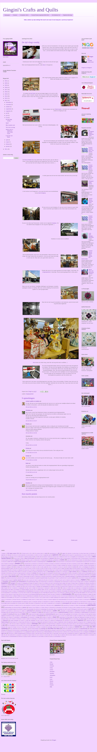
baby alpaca (5, 556)
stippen (17, 623)
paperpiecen (58, 605)
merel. (59, 595)
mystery (80, 599)
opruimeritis (11, 605)
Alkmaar (9, 555)
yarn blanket (89, 633)
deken (63, 568)
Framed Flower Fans (71, 574)
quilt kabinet (9, 610)
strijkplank (58, 623)
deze (44, 65)
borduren (50, 561)
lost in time (16, 594)
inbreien (19, 586)
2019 (6, 85)
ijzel (10, 586)
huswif (87, 584)
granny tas (41, 580)
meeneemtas (53, 595)
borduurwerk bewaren (60, 561)
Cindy (51, 667)
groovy (56, 580)
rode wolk (27, 615)
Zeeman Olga (57, 634)
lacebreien (59, 591)
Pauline (28, 424)
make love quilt (78, 594)
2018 (6, 87)
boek (68, 560)
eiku (80, 571)
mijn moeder (86, 595)
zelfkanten (80, 634)
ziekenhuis (20, 636)
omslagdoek (58, 603)
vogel (74, 630)
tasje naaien (53, 625)
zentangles (92, 634)
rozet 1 (59, 615)
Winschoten (10, 633)
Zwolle (63, 636)
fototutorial (62, 574)
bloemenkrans (93, 558)
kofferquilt (85, 589)
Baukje (51, 664)
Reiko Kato (17, 614)
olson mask (44, 603)
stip (14, 623)
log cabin (74, 592)
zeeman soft (64, 634)
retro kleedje (74, 614)
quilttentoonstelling (63, 612)
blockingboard (45, 558)
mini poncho (31, 597)
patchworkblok (8, 607)
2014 (6, 96)
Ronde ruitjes (48, 615)
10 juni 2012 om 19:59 (31, 490)
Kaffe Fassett (4, 588)
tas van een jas (41, 625)
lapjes (77, 591)
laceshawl (72, 591)
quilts (40, 612)
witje (51, 686)
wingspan (86, 631)
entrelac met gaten (42, 573)
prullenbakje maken (52, 609)
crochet (69, 566)
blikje (22, 558)
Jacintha (52, 673)
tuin (55, 626)
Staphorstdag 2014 (14, 622)
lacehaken (65, 591)
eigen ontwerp (72, 571)
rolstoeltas (33, 615)
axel (95, 555)
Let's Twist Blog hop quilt (46, 592)
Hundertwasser (81, 584)
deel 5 (42, 568)
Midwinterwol (71, 595)
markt (24, 595)
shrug (2, 618)
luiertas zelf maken (51, 594)
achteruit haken (40, 553)
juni (7, 115)
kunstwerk (37, 591)
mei (7, 117)
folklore (42, 574)
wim (81, 631)
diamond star (27, 570)
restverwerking (49, 614)
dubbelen (83, 570)
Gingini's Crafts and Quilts (30, 10)
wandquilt (27, 631)
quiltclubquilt (30, 610)
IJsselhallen (4, 586)
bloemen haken (60, 558)
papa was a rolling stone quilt (47, 605)
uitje (29, 628)
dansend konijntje (5, 568)
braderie (6, 563)
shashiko (49, 617)
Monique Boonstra (16, 599)
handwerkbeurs (22, 581)
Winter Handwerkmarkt (20, 633)
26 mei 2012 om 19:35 (31, 445)
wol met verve (39, 633)
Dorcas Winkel (28, 159)
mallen (90, 594)
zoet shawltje (41, 636)
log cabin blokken (81, 592)
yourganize (19, 634)
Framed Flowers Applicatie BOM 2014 (40, 15)
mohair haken (91, 597)
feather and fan (82, 573)
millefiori (3, 597)
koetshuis (75, 589)
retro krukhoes (82, 614)
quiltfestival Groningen (80, 610)
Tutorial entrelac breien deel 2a (91, 167)
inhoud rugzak (32, 586)
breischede (41, 563)
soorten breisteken (14, 620)
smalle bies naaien (42, 618)
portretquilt (20, 609)
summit (63, 623)
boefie (62, 560)
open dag (80, 603)
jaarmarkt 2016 (64, 586)
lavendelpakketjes (6, 592)
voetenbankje (68, 630)
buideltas (15, 565)
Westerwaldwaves (48, 631)
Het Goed (32, 93)
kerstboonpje (78, 588)
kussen (42, 591)
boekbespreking (74, 560)
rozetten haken (69, 615)
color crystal (44, 566)
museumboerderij (62, 599)
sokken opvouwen (92, 618)
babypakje (11, 556)
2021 (6, 80)
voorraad (91, 630)
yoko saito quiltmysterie (10, 634)
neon (63, 601)
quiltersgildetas (70, 610)
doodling (46, 570)
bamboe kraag (28, 556)
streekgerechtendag (51, 623)
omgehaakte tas (51, 603)
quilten (55, 610)
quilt (89, 609)
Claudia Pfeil (75, 565)
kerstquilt (85, 588)
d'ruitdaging (85, 566)
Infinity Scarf (24, 586)
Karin (27, 463)
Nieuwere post (26, 540)
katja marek (28, 588)
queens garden (84, 609)
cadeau (21, 565)
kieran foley (33, 589)
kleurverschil (52, 589)
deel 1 (12, 568)
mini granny (17, 597)
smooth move (50, 618)
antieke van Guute (38, 555)
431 (30, 553)
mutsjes (76, 599)
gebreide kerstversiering (47, 576)
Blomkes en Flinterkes (54, 560)
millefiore (92, 595)
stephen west (5, 623)
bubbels (9, 565)
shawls (87, 617)
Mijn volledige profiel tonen (91, 60)
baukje (27, 455)
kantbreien (15, 588)
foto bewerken (48, 574)
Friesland (21, 576)
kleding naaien (41, 589)
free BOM (5, 576)
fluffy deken (23, 574)
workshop (70, 633)
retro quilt (88, 614)
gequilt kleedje (44, 577)
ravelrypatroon (93, 612)
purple (69, 609)
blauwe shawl (16, 558)
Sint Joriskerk (12, 618)
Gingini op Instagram (87, 67)
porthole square (12, 609)
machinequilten (66, 594)
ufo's (20, 628)
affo (59, 553)
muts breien (70, 599)
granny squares (18, 580)
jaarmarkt (57, 586)
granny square (9, 580)
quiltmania (28, 612)
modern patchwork (54, 597)
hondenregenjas (36, 584)
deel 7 (51, 568)
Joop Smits (86, 586)
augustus (8, 111)
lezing (55, 592)
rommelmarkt (40, 615)
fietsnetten (14, 574)
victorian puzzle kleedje (33, 630)
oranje (16, 605)
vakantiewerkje (83, 628)
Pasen (77, 605)
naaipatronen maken (27, 601)
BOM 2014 (10, 561)
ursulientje (42, 628)
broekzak (74, 563)
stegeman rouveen (91, 622)
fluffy (18, 574)
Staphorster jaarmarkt (42, 622)
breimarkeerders (27, 563)
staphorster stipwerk (72, 622)
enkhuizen (29, 573)
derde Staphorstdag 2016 (6, 570)
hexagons (19, 583)
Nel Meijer (58, 601)
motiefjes (24, 599)
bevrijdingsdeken (81, 556)
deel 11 (21, 568)
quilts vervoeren (54, 612)
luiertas (44, 594)
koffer (80, 589)
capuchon (34, 565)
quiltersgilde (63, 610)
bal (15, 556)
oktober (8, 106)
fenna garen (89, 573)
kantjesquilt (21, 588)
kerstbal (64, 588)
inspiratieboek (45, 586)
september (9, 109)
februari (8, 144)
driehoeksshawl (67, 570)
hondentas (43, 584)
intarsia (52, 586)
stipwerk (28, 623)
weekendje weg (40, 631)
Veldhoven (92, 628)
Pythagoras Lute (75, 609)
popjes (93, 607)
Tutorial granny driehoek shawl (91, 200)
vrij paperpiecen (10, 631)
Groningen (51, 580)
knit (64, 589)
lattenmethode (87, 591)
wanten (33, 631)
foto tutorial (55, 574)
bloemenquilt (5, 560)
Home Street (11, 584)
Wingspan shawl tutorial (91, 182)
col (12, 567)
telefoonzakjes (78, 625)
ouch (21, 605)
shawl (54, 617)
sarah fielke (89, 615)
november (8, 104)
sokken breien (83, 618)
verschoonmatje (16, 630)
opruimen (5, 605)
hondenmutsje (28, 584)
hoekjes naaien (75, 583)
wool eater (56, 633)
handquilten (5, 581)
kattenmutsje (40, 588)
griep (46, 580)
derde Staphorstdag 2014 (89, 568)
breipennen (34, 563)
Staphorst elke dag (67, 15)
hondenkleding (20, 584)
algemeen (3, 555)
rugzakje (80, 615)
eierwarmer (65, 571)
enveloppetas (50, 573)
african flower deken (85, 553)
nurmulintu (13, 603)
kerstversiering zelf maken (7, 589)
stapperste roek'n (82, 622)
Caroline (28, 483)
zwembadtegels (57, 636)
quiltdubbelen (38, 610)
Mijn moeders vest (10, 125)
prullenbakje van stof (62, 609)
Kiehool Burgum (25, 589)
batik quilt (39, 556)
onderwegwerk (65, 603)
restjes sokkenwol (40, 614)
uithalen (24, 628)
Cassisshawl (48, 565)
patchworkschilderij (17, 607)
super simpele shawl (71, 623)
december (8, 102)
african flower (76, 553)
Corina (27, 448)
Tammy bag (93, 623)
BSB (86, 563)
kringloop (54, 223)
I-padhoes (92, 584)
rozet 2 (63, 615)
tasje (47, 625)
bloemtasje (11, 560)
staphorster (33, 622)
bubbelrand (3, 565)
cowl (65, 566)
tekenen (71, 625)
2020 (6, 83)
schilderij (10, 617)
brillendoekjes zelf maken (66, 563)
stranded (43, 623)
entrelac (34, 573)
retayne (56, 614)
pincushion (58, 607)
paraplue (72, 605)
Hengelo (86, 581)
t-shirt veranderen (79, 623)
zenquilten (86, 634)
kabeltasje (92, 586)
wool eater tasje (63, 633)
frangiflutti (93, 574)
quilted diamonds (47, 610)
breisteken (47, 563)
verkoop (9, 630)
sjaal (24, 618)
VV (23, 631)
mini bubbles (10, 597)
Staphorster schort (62, 622)
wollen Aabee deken (48, 633)
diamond (20, 570)
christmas (54, 565)
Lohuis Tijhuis (90, 592)
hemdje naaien (80, 581)
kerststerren (91, 588)
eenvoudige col (58, 571)
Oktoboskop (37, 603)
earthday (30, 571)
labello (53, 591)
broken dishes (80, 563)
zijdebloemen (34, 636)
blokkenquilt (44, 560)
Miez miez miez (79, 595)
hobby (40, 583)
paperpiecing (66, 605)
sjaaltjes (28, 618)
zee (37, 634)
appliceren (55, 555)
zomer (46, 636)
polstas (84, 607)
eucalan (59, 573)
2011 (6, 149)
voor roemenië (79, 630)
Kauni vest (53, 588)
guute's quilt (62, 580)
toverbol (44, 626)
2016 (6, 91)
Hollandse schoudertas (89, 583)
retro (61, 614)
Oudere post (74, 540)
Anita (51, 662)
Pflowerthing (52, 607)
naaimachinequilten (17, 601)
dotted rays (52, 570)
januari (8, 146)
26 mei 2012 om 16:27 (31, 420)
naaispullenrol (46, 601)
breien (17, 563)
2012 (6, 100)
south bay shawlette (30, 620)
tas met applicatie (11, 625)
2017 (6, 89)
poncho (88, 607)
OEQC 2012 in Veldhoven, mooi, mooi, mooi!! (9, 131)
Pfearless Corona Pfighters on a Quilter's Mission (38, 607)
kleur (47, 589)
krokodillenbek (30, 591)
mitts (37, 597)
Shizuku (92, 617)
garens (33, 576)
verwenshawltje (24, 630)
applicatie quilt (47, 555)
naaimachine (8, 601)
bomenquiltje (33, 561)
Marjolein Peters (9, 595)
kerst (59, 588)
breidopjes (11, 563)
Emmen (15, 573)
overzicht (34, 605)
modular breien (72, 597)
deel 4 (38, 568)
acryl (46, 553)
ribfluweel (9, 615)
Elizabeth (52, 671)
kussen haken (48, 591)
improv (14, 586)
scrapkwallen (31, 617)
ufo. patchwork (14, 628)
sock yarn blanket (64, 618)
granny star (26, 580)
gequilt (37, 577)
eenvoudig (50, 571)
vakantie (69, 628)
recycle (4, 614)
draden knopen (59, 570)
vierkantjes (53, 630)
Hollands (81, 583)
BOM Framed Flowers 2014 (21, 561)
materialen (36, 595)
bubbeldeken (91, 563)
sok (71, 618)
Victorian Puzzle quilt (44, 630)
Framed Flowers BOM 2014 (83, 574)
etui (55, 573)
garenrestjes (27, 576)
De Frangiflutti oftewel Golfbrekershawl (91, 133)
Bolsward (4, 561)
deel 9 (59, 568)
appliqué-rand (65, 555)
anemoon (15, 555)
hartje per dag (73, 581)
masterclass (29, 595)
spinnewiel (67, 620)
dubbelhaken (89, 570)
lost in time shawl (23, 594)
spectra (52, 620)
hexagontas (25, 583)
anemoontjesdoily (22, 555)
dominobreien (40, 570)
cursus (74, 567)
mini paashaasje (24, 597)
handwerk (13, 581)
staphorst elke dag (90, 620)
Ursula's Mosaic (35, 628)
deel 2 (30, 568)
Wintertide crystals (30, 633)
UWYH (64, 628)
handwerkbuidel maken (33, 581)
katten (34, 588)
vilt (57, 630)
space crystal (40, 620)
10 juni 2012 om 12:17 (31, 479)
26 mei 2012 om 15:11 (31, 407)
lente (28, 592)
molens (2, 599)
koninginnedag (4, 591)
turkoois (71, 626)
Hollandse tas (4, 584)
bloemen (52, 558)
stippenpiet (23, 623)
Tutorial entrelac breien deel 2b (91, 218)
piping (70, 607)
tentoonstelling (86, 625)
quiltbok (23, 610)
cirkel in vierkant (61, 565)
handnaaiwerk (93, 580)
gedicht (54, 576)
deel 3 (34, 568)
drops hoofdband (75, 570)
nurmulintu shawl (20, 603)
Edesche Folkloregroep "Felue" (39, 571)
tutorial (77, 627)
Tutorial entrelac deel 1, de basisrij (91, 149)
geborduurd (38, 576)
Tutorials (15, 15)
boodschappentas (41, 561)
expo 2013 (64, 573)
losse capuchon (9, 594)
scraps (37, 617)
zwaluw (51, 636)
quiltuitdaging (77, 612)
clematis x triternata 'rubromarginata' (87, 565)
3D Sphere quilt (24, 553)
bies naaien (88, 556)
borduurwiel (79, 561)
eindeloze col (85, 571)
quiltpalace (34, 612)
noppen (89, 601)
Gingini (91, 56)
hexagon (13, 583)
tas (4, 625)
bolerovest (94, 560)
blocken (39, 558)
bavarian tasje (55, 556)
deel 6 (47, 568)
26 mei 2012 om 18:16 (31, 433)
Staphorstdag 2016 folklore (24, 622)
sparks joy (46, 620)
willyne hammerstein (75, 631)
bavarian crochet (47, 556)
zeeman (41, 634)
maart (7, 142)
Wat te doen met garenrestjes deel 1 (91, 271)
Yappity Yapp (82, 633)
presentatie (30, 609)
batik (34, 556)
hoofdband (58, 584)
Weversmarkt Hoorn (58, 631)
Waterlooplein (58, 109)
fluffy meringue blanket (33, 574)
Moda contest (46, 597)
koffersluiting (91, 589)
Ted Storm (65, 625)
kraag (10, 591)
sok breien (76, 618)
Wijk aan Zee (66, 631)
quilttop (71, 612)
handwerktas (57, 581)
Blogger (54, 740)
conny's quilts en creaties (32, 401)
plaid (74, 607)
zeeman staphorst (72, 634)
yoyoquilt (25, 634)
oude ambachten (27, 605)
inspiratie (38, 586)
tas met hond (26, 625)
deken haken (69, 568)
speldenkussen (59, 620)
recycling (10, 614)
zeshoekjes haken (4, 636)
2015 (6, 94)
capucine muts (41, 565)
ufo (88, 627)
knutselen (69, 589)
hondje (48, 584)
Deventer (15, 570)
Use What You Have (54, 628)
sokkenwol (5, 620)
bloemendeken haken (76, 558)
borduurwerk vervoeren (70, 561)
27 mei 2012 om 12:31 (31, 452)
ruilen (84, 615)
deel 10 (17, 568)
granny (74, 578)
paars (38, 605)
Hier (34, 362)
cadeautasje (28, 565)
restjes (23, 614)
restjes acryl (31, 614)
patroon (24, 607)
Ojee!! (7, 123)
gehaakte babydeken (70, 576)
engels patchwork (21, 573)
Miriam (51, 683)
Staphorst (80, 620)
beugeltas (73, 556)
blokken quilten (30, 560)
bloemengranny (85, 558)
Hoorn (75, 584)
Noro (93, 601)
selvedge (44, 617)
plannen (79, 607)
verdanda (3, 630)
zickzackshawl (13, 636)
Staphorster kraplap (53, 622)
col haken (18, 566)
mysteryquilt (86, 599)
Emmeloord (9, 573)
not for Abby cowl (5, 603)
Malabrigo (85, 594)
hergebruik (4, 583)
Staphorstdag (4, 622)
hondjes (53, 584)
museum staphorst (52, 599)
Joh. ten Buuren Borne (77, 586)
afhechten (69, 553)
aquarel (71, 555)
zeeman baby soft (48, 634)
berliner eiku (67, 556)
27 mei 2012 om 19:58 (31, 460)
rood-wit (54, 615)
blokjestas (23, 560)
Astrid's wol (90, 555)
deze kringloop (42, 193)
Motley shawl (39, 599)
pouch (25, 609)
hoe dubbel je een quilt (47, 583)
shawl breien (62, 617)
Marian (51, 681)
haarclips (77, 580)
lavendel (94, 591)
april (7, 139)
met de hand (64, 595)
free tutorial (12, 576)
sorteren (22, 620)
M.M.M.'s (58, 594)
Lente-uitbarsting (35, 592)
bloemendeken (67, 558)
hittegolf (36, 583)
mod (40, 597)
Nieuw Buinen (83, 601)
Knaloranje (59, 589)
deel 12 (26, 568)
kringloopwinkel (46, 272)
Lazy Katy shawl (22, 592)
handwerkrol (50, 581)
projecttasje (44, 609)
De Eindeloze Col (56, 15)
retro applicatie (67, 614)
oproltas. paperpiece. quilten (90, 603)
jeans (70, 586)
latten (81, 591)
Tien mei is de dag (10, 127)
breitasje (52, 563)
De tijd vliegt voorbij (9, 120)
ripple (22, 615)
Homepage (50, 540)
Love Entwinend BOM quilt (35, 594)
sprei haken (73, 620)
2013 (6, 98)
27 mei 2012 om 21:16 (31, 472)
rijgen (13, 615)
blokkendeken (37, 560)
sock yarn (56, 618)
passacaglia (83, 605)
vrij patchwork (18, 631)
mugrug (45, 599)
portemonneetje (4, 609)
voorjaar (85, 630)
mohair (85, 597)
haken (83, 580)
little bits (68, 592)
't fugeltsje (3, 553)
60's (34, 553)
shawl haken (70, 617)
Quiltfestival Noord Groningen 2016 (17, 612)
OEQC (27, 603)
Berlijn (61, 556)
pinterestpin (65, 607)
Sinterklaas (19, 618)
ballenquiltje (20, 556)
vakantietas (75, 628)
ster (10, 623)
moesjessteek (79, 597)
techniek (59, 625)
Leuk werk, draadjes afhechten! (91, 235)
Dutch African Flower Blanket (15, 571)
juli (7, 113)
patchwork (92, 605)
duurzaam (24, 571)
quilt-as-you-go (17, 610)
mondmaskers (8, 599)
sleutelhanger (34, 618)
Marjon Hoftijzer (17, 595)
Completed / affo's (24, 15)
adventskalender (52, 553)
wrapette (76, 633)
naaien (93, 599)
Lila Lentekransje (61, 592)
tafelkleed (87, 623)
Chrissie (52, 666)
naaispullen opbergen (37, 601)
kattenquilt (47, 588)
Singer (7, 618)
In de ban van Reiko (9, 136)
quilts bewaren (46, 612)
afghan (63, 553)
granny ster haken (33, 580)
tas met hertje (19, 625)
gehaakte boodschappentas (83, 576)
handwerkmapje (43, 581)
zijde (29, 636)
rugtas (75, 615)
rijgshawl (18, 615)
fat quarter (75, 573)
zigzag (25, 636)
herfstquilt (92, 581)
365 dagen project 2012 (13, 553)
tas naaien (33, 625)
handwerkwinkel (65, 581)
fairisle (70, 573)
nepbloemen (76, 601)
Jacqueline (52, 675)
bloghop (17, 560)
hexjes (31, 583)
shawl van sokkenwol (79, 617)
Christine (28, 410)
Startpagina (7, 15)
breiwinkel (57, 563)
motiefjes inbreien (31, 599)
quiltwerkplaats (84, 612)
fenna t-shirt (7, 574)
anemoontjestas (30, 555)
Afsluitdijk (92, 553)
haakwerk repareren (70, 580)
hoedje (68, 583)
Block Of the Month (29, 558)
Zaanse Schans (31, 634)
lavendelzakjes (14, 592)
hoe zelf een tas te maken (60, 583)
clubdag (8, 566)
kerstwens (17, 589)
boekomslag (87, 560)
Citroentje (69, 565)
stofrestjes (35, 623)
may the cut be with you (45, 595)
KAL (10, 588)
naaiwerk (52, 601)
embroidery (3, 573)
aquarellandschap (78, 555)
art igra (84, 555)
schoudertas (24, 617)
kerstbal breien (71, 588)
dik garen (33, 570)
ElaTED (92, 571)
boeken (80, 560)
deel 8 (55, 568)
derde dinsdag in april (78, 568)
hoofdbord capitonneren (67, 584)
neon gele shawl (69, 601)
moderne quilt (64, 597)
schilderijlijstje (16, 617)
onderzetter (74, 603)
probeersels (37, 609)
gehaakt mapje (61, 576)
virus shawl (62, 630)
